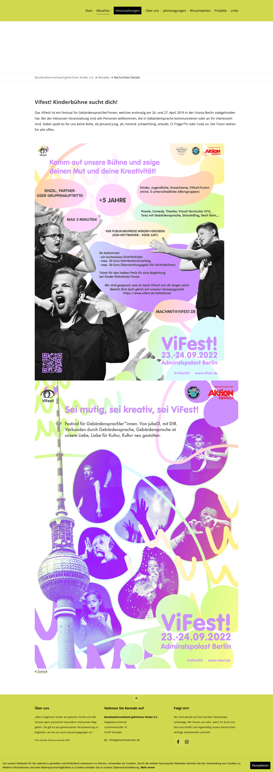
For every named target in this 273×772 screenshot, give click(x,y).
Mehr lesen (148, 767)
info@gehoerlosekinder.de (124, 740)
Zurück (42, 671)
